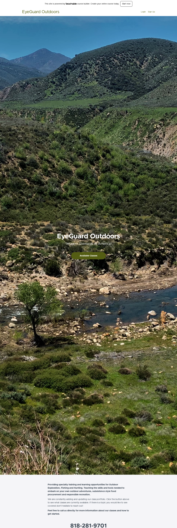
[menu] (147, 11)
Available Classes (88, 256)
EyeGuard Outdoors (40, 12)
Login (143, 12)
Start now (126, 4)
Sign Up (151, 12)
